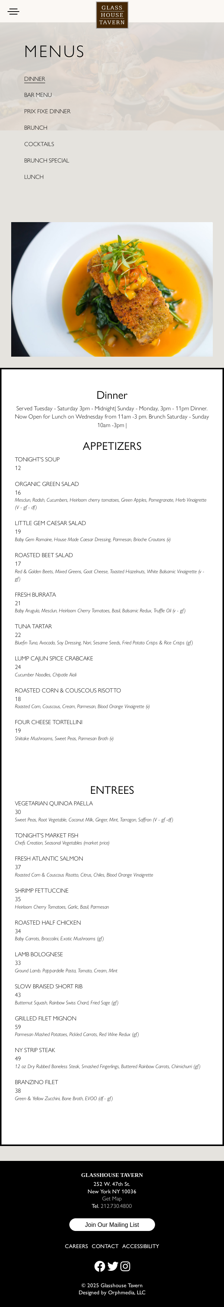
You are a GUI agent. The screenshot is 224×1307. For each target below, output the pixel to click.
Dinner (34, 79)
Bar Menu (38, 95)
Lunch (34, 177)
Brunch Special (46, 160)
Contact (105, 1246)
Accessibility (140, 1246)
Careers (76, 1246)
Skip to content (32, 34)
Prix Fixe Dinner (47, 111)
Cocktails (39, 144)
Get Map (112, 1198)
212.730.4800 (116, 1205)
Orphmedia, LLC (127, 1292)
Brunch (35, 127)
